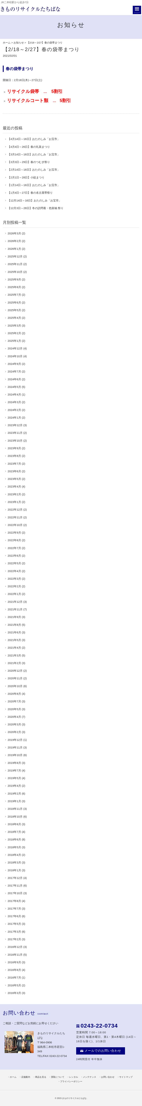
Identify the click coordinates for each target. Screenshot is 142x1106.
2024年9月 (14, 363)
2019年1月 (14, 801)
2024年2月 (14, 409)
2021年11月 (15, 609)
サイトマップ (126, 1077)
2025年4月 (14, 317)
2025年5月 (14, 310)
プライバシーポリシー (71, 1081)
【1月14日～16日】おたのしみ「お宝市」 (34, 185)
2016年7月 (14, 977)
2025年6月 (14, 302)
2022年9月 (14, 532)
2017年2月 (14, 939)
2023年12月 (15, 425)
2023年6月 (14, 471)
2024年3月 (14, 402)
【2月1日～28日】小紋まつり (26, 177)
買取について (57, 1077)
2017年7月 (14, 908)
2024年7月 (14, 371)
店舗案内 (25, 1077)
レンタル (73, 1077)
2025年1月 (14, 340)
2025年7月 (14, 294)
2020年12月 (15, 670)
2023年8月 (14, 455)
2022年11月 (15, 517)
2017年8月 (14, 900)
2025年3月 (14, 325)
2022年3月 (14, 578)
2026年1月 (14, 248)
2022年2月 (14, 586)
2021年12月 (15, 601)
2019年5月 (14, 778)
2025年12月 (15, 256)
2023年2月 (14, 494)
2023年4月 (14, 486)
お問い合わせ (107, 1077)
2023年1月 (14, 501)
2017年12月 (15, 877)
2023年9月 (14, 448)
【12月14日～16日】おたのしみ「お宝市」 (34, 200)
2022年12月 (15, 509)
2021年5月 (14, 640)
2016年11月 (15, 954)
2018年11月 (15, 808)
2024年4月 (14, 394)
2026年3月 (14, 233)
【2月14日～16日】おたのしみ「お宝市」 (34, 169)
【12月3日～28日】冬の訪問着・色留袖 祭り (35, 208)
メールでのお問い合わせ (100, 1050)
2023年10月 (15, 440)
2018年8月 (14, 824)
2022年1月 (14, 593)
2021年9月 (14, 617)
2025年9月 (14, 279)
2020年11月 (15, 678)
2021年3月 (14, 655)
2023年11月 (15, 432)
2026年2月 (14, 241)
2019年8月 (14, 762)
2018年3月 (14, 862)
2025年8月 (14, 287)
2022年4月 (14, 571)
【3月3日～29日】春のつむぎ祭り (29, 162)
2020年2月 (14, 732)
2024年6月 (14, 379)
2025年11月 (15, 264)
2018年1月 (14, 870)
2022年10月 (15, 525)
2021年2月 (14, 663)
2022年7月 (14, 548)
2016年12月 (15, 946)
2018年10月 (15, 816)
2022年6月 (14, 555)
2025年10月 (15, 271)
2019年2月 (14, 793)
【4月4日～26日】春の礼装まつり (29, 146)
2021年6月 (14, 632)
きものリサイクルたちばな (74, 1098)
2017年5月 (14, 923)
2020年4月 (14, 716)
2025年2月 (14, 333)
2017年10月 (15, 893)
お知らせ (18, 42)
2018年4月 (14, 854)
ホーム (7, 42)
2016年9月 (14, 962)
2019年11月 (15, 747)
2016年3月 (14, 992)
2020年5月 (14, 709)
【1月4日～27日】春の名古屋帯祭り (30, 192)
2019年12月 (15, 739)
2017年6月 (14, 916)
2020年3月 (14, 724)
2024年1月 (14, 417)
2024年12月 (15, 348)
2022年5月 (14, 563)
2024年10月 (15, 356)
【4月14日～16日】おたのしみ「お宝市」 (34, 139)
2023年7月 (14, 463)
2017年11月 (15, 885)
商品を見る (40, 1077)
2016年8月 (14, 969)
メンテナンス (89, 1077)
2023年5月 (14, 478)
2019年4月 (14, 785)
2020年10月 (15, 686)
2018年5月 (14, 847)
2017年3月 (14, 931)
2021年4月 (14, 647)
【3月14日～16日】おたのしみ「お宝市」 (34, 154)
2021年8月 (14, 624)
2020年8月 (14, 693)
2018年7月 (14, 831)
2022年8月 (14, 540)
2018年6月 (14, 839)
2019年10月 (15, 755)
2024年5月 (14, 386)
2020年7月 (14, 701)
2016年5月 (14, 985)
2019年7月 (14, 770)
